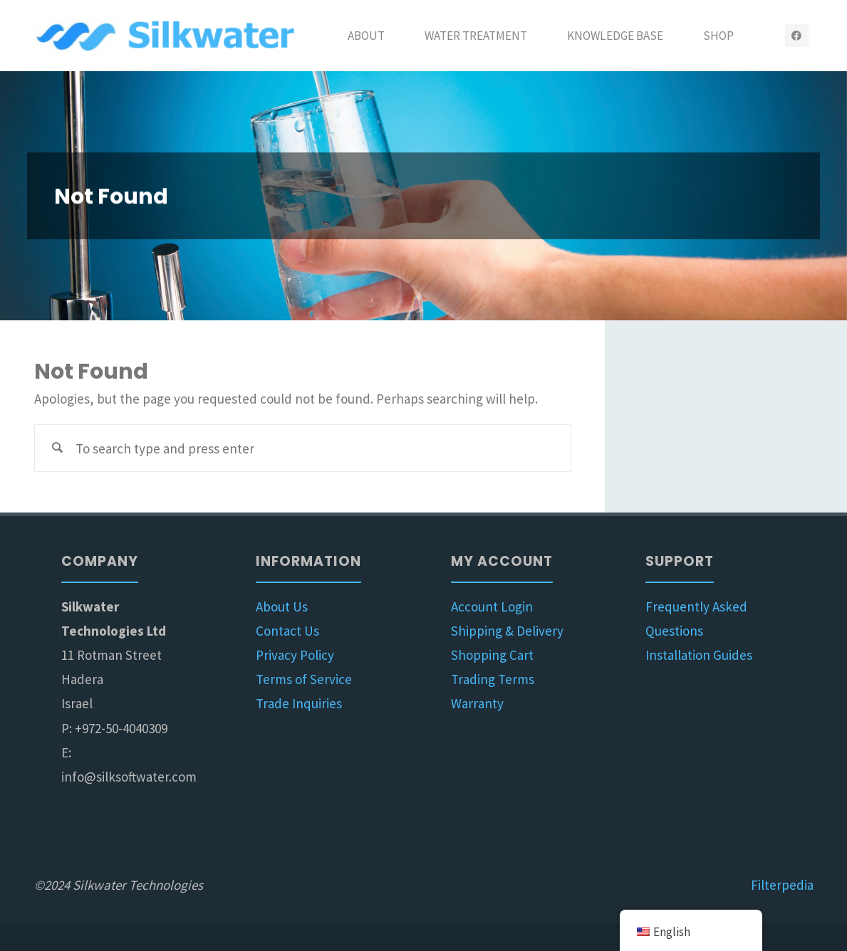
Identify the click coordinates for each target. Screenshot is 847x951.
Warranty (477, 703)
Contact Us (287, 630)
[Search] (58, 448)
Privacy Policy (295, 654)
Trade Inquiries (299, 703)
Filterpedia (782, 884)
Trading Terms (492, 679)
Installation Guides (698, 654)
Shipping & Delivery (507, 630)
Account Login (492, 606)
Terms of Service (304, 679)
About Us (282, 606)
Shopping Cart (492, 654)
